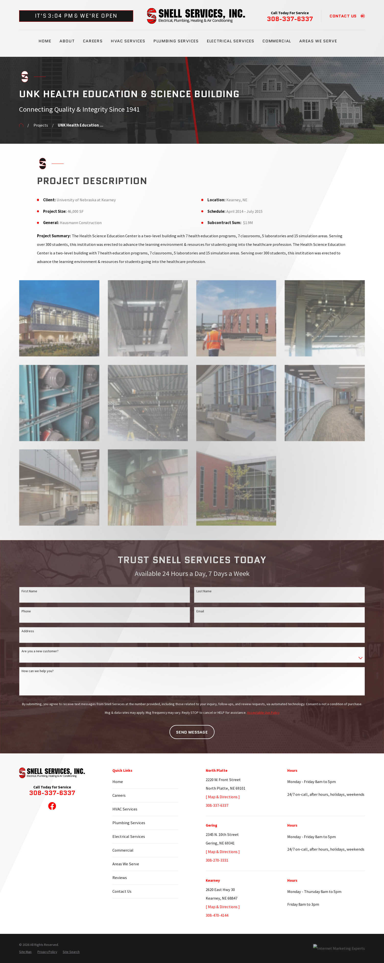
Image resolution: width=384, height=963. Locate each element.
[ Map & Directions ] (223, 796)
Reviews (119, 877)
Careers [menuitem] (93, 41)
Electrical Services (128, 836)
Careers (119, 795)
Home (117, 781)
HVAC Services (124, 809)
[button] (59, 318)
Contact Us (122, 891)
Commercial (122, 850)
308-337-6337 (290, 19)
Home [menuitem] (45, 41)
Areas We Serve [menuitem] (318, 41)
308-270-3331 (217, 860)
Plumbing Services (128, 822)
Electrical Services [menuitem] (230, 41)
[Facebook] (52, 806)
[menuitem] (25, 951)
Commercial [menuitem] (277, 41)
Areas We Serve (125, 864)
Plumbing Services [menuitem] (176, 41)
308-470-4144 (217, 915)
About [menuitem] (67, 41)
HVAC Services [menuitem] (128, 41)
